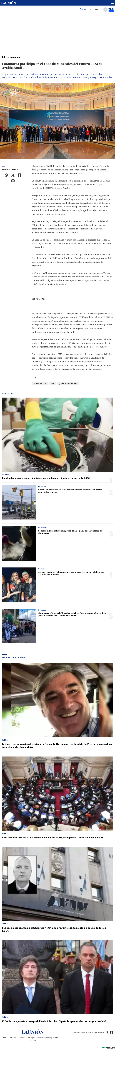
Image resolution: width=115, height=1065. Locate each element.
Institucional (86, 1033)
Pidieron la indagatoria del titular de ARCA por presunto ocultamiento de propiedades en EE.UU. (54, 929)
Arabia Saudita (40, 383)
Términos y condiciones (52, 1038)
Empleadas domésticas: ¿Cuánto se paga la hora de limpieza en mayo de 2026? (46, 478)
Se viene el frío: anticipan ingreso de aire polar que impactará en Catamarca (70, 532)
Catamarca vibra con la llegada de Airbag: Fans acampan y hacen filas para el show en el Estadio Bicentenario (72, 614)
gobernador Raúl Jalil (68, 383)
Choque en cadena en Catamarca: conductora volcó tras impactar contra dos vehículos (70, 491)
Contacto (76, 1033)
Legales (33, 1040)
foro (52, 383)
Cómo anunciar (98, 1033)
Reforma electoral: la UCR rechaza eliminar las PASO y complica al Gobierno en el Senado (53, 837)
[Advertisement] (57, 33)
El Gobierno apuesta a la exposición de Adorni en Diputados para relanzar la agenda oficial (54, 1021)
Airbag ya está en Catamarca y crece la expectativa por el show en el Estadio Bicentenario (71, 573)
